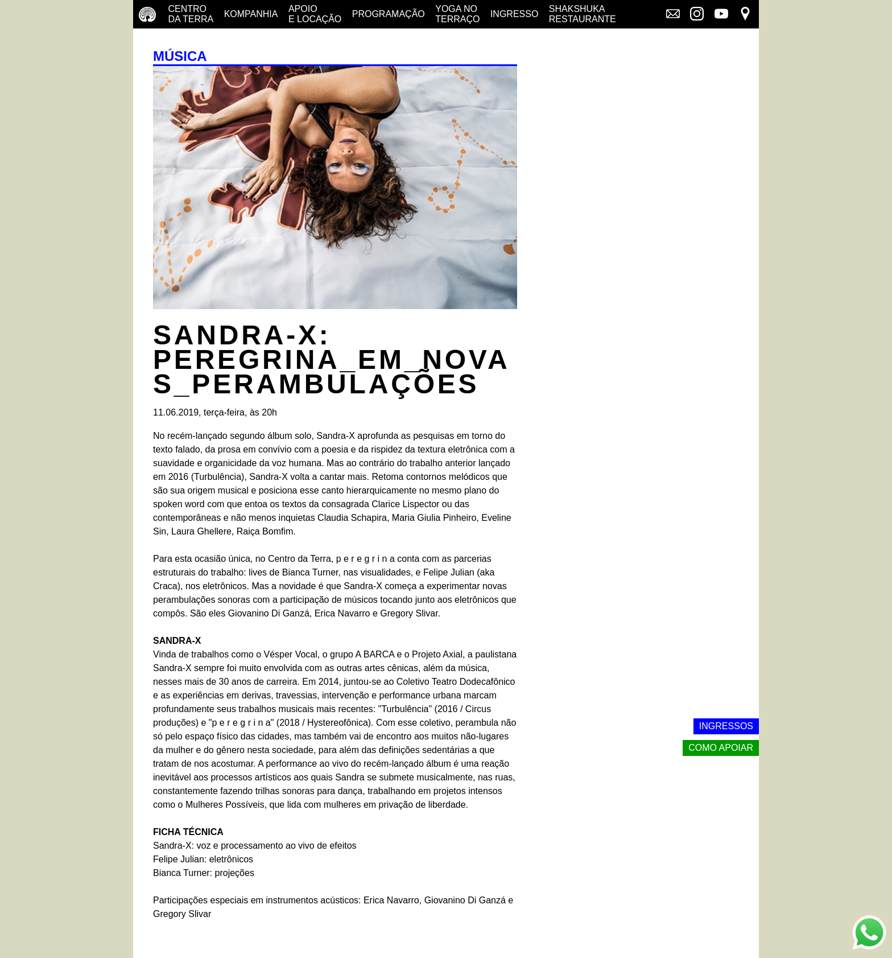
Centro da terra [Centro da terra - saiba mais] (190, 14)
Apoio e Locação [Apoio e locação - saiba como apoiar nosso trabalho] (314, 14)
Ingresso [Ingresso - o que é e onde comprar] (514, 14)
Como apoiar (720, 748)
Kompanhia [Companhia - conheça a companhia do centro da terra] (251, 14)
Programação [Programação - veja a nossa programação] (388, 14)
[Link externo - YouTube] (721, 15)
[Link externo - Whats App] (869, 934)
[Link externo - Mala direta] (673, 15)
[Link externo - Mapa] (745, 15)
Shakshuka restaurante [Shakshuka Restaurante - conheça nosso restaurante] (582, 14)
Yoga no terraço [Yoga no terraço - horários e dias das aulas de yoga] (457, 14)
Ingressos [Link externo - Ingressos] (726, 726)
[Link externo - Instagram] (697, 15)
